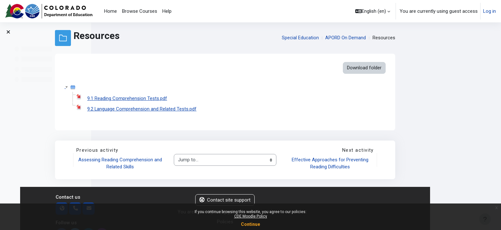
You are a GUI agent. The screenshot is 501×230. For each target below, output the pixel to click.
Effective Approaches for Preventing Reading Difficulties (401, 163)
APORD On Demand (417, 38)
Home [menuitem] (110, 11)
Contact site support (296, 200)
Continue (250, 224)
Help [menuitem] (167, 11)
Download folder (435, 68)
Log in (489, 11)
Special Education (371, 38)
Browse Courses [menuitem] (139, 11)
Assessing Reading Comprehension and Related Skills (192, 163)
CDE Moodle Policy (250, 216)
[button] (372, 11)
